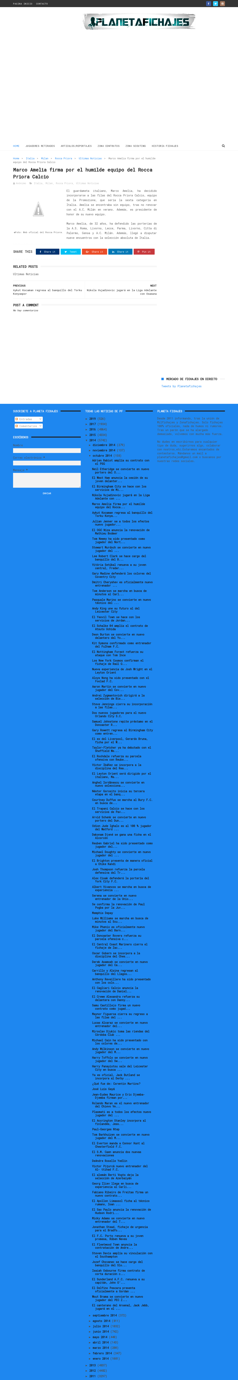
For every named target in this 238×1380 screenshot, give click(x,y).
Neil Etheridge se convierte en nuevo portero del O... (120, 457)
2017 (93, 411)
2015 (93, 422)
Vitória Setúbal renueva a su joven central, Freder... (119, 553)
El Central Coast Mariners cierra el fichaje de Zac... (120, 933)
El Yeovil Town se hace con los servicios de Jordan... (116, 605)
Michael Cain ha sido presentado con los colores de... (120, 1028)
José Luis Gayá (103, 1076)
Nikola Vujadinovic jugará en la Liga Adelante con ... (121, 483)
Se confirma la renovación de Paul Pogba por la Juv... (118, 892)
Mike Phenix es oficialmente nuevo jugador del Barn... (118, 915)
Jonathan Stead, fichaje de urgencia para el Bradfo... (120, 1215)
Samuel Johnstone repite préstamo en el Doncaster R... (122, 709)
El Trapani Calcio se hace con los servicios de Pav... (118, 797)
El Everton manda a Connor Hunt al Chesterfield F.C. (118, 1131)
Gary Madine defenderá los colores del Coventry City (121, 562)
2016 (93, 416)
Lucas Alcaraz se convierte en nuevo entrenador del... (120, 1011)
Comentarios (26, 413)
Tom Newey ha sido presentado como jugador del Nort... (118, 527)
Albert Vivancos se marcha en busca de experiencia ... (121, 875)
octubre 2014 (103, 442)
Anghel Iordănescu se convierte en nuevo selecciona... (118, 770)
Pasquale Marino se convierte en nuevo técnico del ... (121, 588)
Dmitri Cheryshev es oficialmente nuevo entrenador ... (122, 570)
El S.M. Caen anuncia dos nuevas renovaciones (116, 1140)
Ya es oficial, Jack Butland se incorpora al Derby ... (116, 1063)
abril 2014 (101, 1329)
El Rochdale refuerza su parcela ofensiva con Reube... (116, 744)
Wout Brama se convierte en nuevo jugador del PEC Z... (117, 1285)
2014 (93, 427)
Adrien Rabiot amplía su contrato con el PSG (120, 448)
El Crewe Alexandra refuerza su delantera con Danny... (116, 985)
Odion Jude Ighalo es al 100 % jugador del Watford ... (121, 814)
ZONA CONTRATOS (109, 145)
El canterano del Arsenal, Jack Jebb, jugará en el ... (120, 1294)
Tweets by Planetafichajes (181, 167)
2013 (93, 1352)
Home (16, 145)
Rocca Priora (63, 158)
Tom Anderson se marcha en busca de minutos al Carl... (119, 579)
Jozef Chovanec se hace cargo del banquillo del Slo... (117, 1250)
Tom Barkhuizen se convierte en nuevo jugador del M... (120, 1123)
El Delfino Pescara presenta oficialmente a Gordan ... (113, 1276)
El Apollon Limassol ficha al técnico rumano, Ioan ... (120, 1189)
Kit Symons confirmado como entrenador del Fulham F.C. (121, 631)
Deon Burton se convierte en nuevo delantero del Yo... (118, 622)
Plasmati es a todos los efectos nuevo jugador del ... (121, 1100)
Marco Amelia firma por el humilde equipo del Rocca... (118, 492)
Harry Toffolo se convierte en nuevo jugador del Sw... (120, 1046)
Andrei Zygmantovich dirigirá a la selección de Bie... (118, 683)
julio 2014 (101, 1313)
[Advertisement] (41, 76)
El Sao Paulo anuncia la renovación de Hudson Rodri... (121, 1198)
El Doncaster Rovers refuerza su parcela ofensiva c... (116, 924)
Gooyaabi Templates (82, 1374)
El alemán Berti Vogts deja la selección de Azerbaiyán (115, 1163)
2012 (93, 1357)
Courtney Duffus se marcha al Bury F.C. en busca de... (122, 788)
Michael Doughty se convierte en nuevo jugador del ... (121, 840)
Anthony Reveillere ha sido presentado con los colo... (121, 967)
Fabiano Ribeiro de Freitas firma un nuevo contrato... (120, 1180)
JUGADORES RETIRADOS (40, 145)
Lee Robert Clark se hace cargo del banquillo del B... (119, 544)
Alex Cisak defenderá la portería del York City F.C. (120, 866)
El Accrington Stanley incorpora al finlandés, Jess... (119, 1109)
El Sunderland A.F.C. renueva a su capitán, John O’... (118, 1267)
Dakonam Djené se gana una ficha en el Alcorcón (121, 823)
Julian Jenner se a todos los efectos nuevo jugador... (120, 509)
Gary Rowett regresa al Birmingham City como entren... (122, 718)
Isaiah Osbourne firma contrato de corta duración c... (118, 1259)
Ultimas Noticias (90, 158)
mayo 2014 (101, 1324)
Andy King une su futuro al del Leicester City (116, 596)
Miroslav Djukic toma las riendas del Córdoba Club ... (120, 1020)
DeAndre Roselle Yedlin (109, 1147)
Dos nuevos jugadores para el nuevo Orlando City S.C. (119, 701)
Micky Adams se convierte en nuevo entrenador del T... (118, 1206)
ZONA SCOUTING (136, 145)
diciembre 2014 (105, 432)
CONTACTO (42, 3)
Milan (44, 158)
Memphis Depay (102, 900)
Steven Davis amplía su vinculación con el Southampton (122, 1241)
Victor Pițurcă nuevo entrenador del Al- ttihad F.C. (120, 1154)
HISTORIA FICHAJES (165, 145)
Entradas (23, 406)
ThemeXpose (36, 1374)
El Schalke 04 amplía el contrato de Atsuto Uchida (120, 614)
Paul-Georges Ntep (105, 1116)
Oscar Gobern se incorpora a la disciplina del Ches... (116, 941)
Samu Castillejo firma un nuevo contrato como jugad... (116, 993)
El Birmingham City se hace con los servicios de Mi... (119, 475)
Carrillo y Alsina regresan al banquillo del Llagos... (115, 959)
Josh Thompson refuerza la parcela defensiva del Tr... (118, 858)
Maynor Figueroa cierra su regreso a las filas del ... (120, 1002)
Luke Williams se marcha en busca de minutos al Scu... (120, 906)
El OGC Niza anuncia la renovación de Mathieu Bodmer (120, 518)
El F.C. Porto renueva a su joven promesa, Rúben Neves (117, 1224)
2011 (93, 1363)
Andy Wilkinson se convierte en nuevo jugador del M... (120, 1037)
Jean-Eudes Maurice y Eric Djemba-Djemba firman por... (118, 1083)
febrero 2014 (103, 1340)
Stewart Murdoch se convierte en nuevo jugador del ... (121, 535)
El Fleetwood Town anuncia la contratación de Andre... (114, 1233)
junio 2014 (101, 1318)
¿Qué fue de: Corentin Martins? (116, 1070)
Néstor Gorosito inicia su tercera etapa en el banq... (118, 779)
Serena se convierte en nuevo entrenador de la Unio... (114, 884)
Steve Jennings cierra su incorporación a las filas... (122, 692)
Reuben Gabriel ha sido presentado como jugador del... (122, 831)
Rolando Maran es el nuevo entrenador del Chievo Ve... (120, 1091)
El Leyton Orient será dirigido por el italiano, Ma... (121, 762)
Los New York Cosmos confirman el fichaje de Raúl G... (118, 649)
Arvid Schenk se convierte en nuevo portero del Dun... (119, 805)
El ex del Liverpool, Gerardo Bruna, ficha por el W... (120, 727)
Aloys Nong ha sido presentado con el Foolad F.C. (120, 666)
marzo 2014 (101, 1335)
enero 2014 (101, 1345)
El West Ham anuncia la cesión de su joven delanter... (120, 466)
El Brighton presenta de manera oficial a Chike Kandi (122, 849)
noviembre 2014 (105, 437)
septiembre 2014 (105, 1302)
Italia (30, 158)
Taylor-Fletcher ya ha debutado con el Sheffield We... (121, 736)
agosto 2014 (102, 1308)
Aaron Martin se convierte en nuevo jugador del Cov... (119, 675)
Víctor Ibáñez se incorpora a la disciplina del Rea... (116, 753)
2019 (93, 405)
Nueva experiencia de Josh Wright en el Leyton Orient (122, 657)
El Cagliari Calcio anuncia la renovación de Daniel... (115, 976)
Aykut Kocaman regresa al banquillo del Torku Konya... (122, 501)
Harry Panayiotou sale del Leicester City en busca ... (120, 1054)
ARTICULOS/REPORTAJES (76, 145)
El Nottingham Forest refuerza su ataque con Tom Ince (117, 640)
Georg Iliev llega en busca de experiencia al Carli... (115, 1172)
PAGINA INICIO (22, 3)
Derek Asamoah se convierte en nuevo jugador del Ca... (120, 950)
